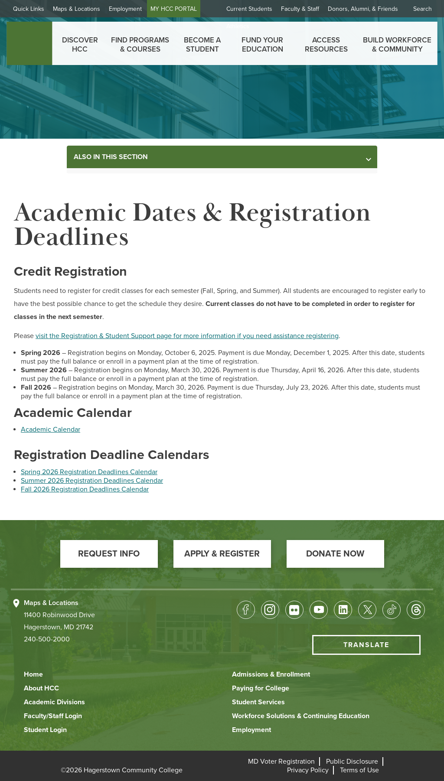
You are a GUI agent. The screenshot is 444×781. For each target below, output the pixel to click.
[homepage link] (29, 43)
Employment (128, 9)
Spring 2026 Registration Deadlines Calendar (89, 472)
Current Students (249, 9)
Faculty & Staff (300, 9)
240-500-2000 (47, 639)
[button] (109, 554)
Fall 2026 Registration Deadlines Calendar (85, 489)
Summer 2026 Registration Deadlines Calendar (92, 480)
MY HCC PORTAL (177, 9)
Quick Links (32, 9)
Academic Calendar (50, 429)
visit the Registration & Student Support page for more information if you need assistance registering (187, 336)
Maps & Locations (80, 9)
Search (422, 9)
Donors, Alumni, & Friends (363, 9)
